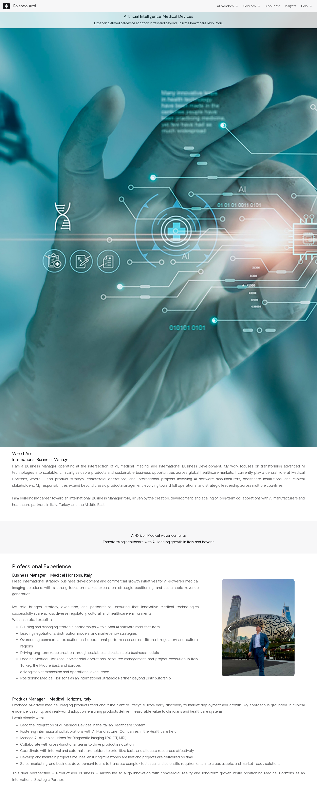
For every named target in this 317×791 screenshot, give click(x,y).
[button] (228, 6)
